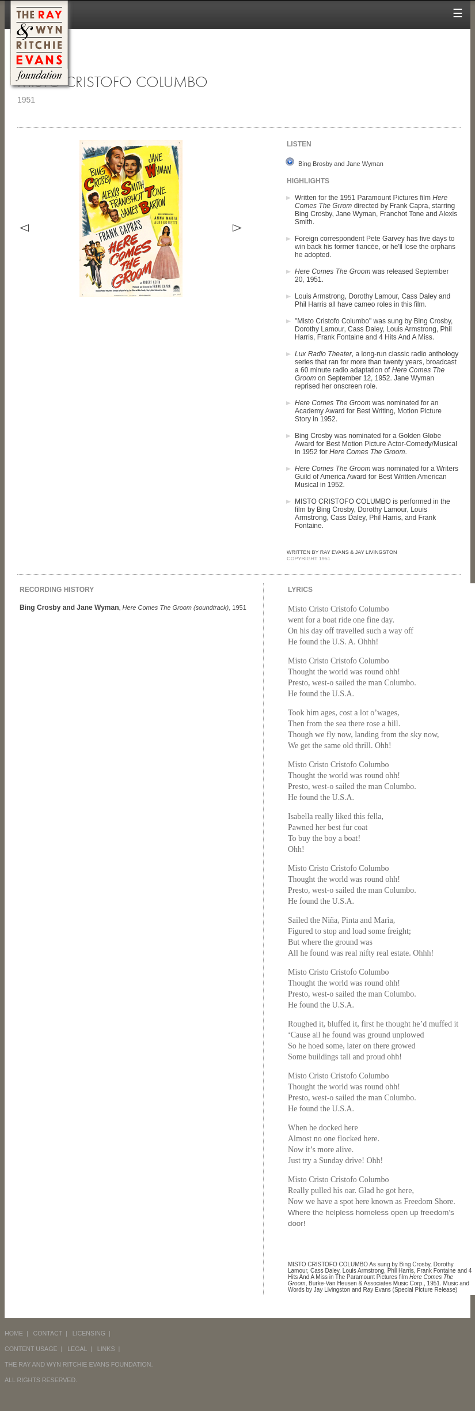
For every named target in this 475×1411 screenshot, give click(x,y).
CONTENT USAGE (31, 1348)
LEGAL (77, 1348)
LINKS (106, 1348)
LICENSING (89, 1333)
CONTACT (48, 1333)
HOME (14, 1333)
